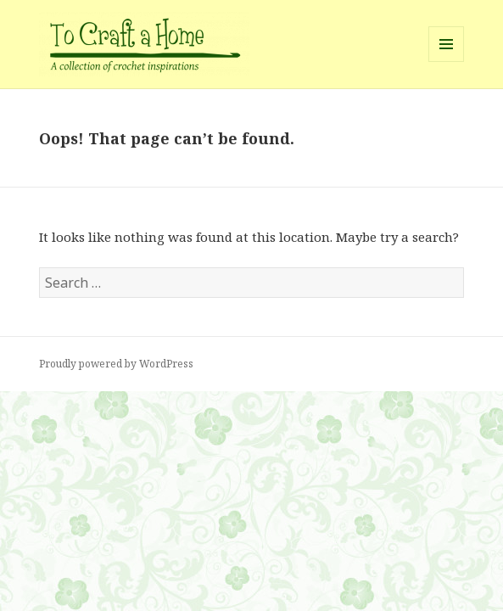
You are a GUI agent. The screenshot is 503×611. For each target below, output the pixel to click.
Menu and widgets (446, 61)
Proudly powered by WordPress (116, 363)
